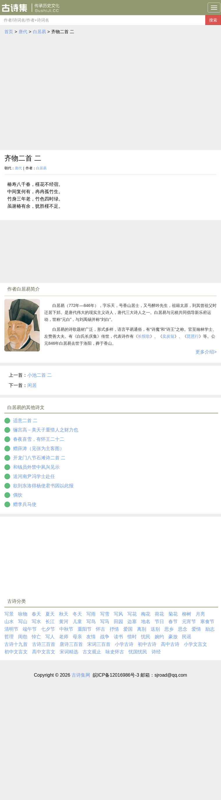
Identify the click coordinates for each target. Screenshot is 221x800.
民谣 (186, 636)
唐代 (23, 31)
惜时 (132, 636)
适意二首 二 (25, 420)
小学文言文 (195, 644)
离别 (141, 629)
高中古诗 (170, 644)
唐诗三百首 (71, 644)
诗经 (156, 651)
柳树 (186, 613)
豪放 (173, 636)
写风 (118, 613)
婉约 (159, 636)
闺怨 (22, 636)
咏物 (22, 613)
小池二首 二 (39, 375)
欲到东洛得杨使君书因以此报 (43, 485)
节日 (159, 621)
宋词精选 (69, 651)
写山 (22, 621)
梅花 (145, 613)
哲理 (9, 636)
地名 (145, 621)
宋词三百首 (98, 644)
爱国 (128, 629)
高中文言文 (43, 651)
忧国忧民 (138, 651)
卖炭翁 (168, 336)
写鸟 (91, 621)
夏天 (50, 613)
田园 (118, 621)
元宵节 (189, 621)
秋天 (63, 613)
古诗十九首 (16, 644)
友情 (91, 636)
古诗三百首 (43, 644)
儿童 (77, 621)
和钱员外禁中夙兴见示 (36, 467)
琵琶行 (193, 336)
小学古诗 (124, 644)
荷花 (159, 613)
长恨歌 (144, 336)
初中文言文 (16, 651)
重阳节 (85, 629)
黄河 (63, 621)
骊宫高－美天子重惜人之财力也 (45, 429)
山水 (9, 621)
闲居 (32, 385)
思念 (182, 629)
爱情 (196, 629)
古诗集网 (81, 675)
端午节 (30, 629)
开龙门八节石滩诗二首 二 (39, 457)
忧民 (145, 636)
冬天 (77, 613)
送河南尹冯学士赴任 (34, 476)
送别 (155, 629)
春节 (173, 621)
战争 (104, 636)
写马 (104, 621)
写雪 (104, 613)
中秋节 (66, 629)
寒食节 (207, 621)
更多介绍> (206, 351)
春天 (36, 613)
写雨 (91, 613)
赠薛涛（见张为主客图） (38, 448)
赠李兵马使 (24, 504)
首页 (8, 31)
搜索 (213, 20)
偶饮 (17, 495)
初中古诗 (147, 644)
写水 (36, 621)
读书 (118, 636)
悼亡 (36, 636)
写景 (9, 613)
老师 (63, 636)
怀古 (100, 629)
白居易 (39, 31)
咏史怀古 (115, 651)
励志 (210, 629)
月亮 (200, 613)
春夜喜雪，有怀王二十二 (38, 439)
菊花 (173, 613)
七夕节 (48, 629)
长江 (50, 621)
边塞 (132, 621)
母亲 (77, 636)
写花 (132, 613)
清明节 (11, 629)
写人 (50, 636)
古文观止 (92, 651)
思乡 (169, 629)
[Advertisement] (54, 92)
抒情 (114, 629)
